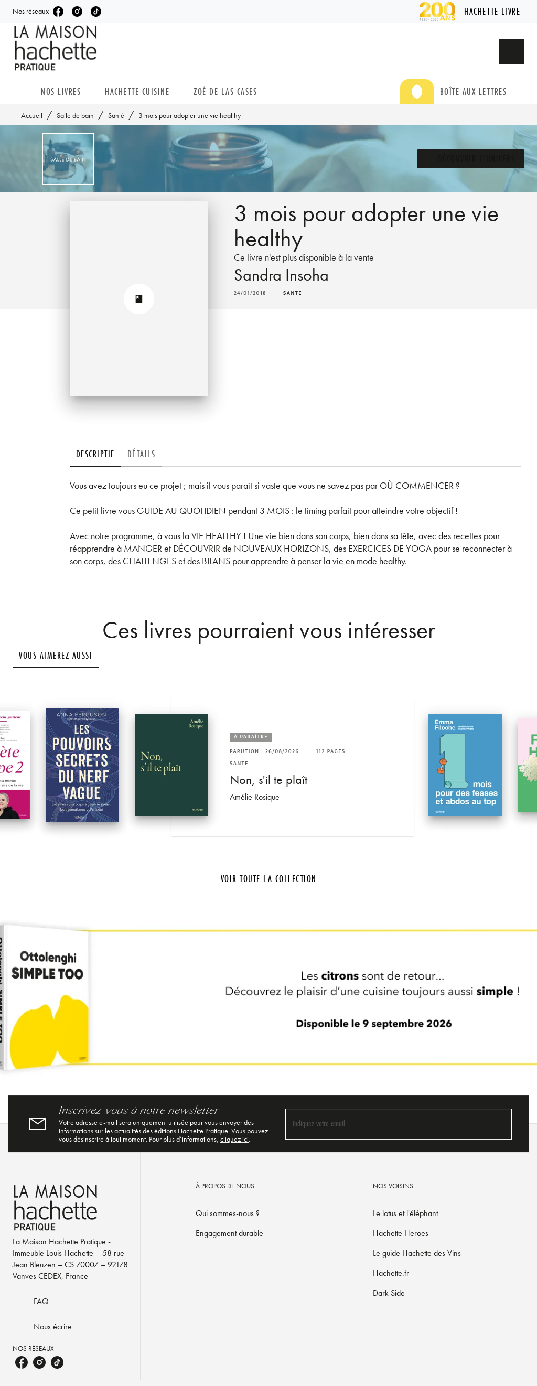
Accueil (31, 115)
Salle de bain (75, 115)
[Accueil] (57, 48)
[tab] (24, 91)
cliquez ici (234, 1139)
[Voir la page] (268, 1001)
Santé (116, 115)
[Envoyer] (499, 1123)
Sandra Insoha (281, 275)
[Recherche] (511, 51)
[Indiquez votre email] (385, 1124)
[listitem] (58, 11)
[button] (471, 158)
